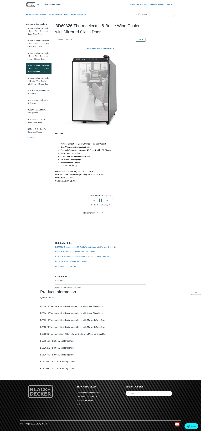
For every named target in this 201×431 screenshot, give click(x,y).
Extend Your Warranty (138, 4)
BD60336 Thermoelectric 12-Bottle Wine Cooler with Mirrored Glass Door (38, 81)
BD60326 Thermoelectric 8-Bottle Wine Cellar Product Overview (82, 257)
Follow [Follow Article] (141, 39)
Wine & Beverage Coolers (58, 14)
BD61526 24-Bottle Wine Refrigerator (38, 101)
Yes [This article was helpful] (94, 200)
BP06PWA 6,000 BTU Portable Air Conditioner (75, 252)
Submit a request (157, 4)
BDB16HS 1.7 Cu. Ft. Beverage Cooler (37, 120)
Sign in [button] (169, 4)
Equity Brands (42, 424)
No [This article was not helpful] (107, 200)
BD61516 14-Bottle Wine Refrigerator (38, 92)
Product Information (78, 14)
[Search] (155, 14)
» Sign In (80, 404)
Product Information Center (36, 14)
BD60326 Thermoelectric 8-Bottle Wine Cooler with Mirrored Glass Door (38, 68)
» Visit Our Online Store (86, 396)
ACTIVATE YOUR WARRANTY (100, 48)
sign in (63, 287)
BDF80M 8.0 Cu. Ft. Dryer (66, 266)
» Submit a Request (84, 400)
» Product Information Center (88, 393)
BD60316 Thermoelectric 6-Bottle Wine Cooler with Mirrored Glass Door (38, 56)
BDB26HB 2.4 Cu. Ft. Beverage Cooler (37, 130)
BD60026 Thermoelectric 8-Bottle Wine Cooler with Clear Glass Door (38, 43)
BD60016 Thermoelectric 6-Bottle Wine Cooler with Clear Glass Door (38, 31)
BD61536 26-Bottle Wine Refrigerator (38, 111)
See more (30, 137)
